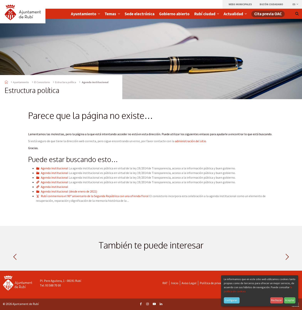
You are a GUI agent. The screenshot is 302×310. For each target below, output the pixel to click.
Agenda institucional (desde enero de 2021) (69, 191)
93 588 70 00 (53, 285)
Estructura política (65, 82)
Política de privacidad (214, 283)
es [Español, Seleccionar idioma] (296, 4)
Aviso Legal (189, 283)
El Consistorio (42, 82)
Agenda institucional (54, 168)
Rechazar (276, 300)
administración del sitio (190, 141)
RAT (165, 283)
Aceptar (289, 300)
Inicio (174, 283)
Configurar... (232, 300)
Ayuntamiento (21, 82)
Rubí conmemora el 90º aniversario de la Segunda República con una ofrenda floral (95, 196)
